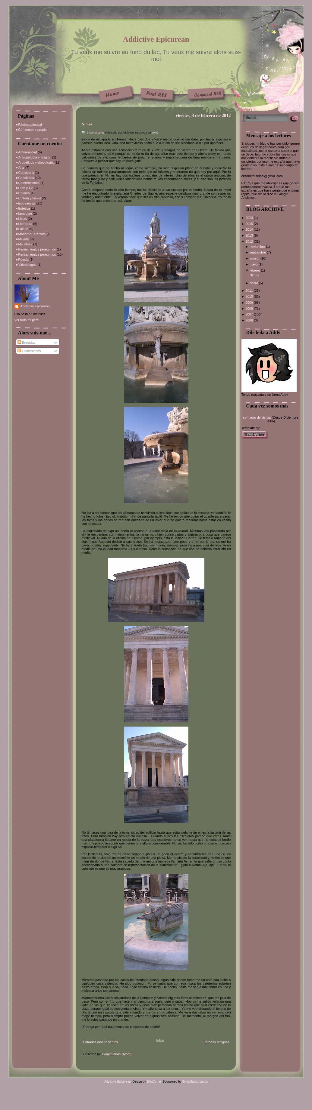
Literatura (25, 224)
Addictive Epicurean (156, 39)
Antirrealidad (27, 152)
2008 (249, 308)
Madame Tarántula (32, 234)
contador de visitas (257, 417)
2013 (249, 235)
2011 (249, 290)
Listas (22, 218)
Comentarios (29, 351)
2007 (249, 314)
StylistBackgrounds (195, 1081)
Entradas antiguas (216, 1042)
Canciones (26, 178)
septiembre (258, 252)
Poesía (23, 259)
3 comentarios (96, 132)
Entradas (26, 342)
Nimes (87, 124)
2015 (249, 224)
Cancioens (26, 172)
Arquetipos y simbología (36, 162)
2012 (249, 241)
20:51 (155, 132)
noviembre (258, 246)
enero (254, 283)
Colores (24, 193)
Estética (24, 208)
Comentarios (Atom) (116, 1054)
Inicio (160, 1040)
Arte (21, 167)
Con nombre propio (32, 129)
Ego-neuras (27, 203)
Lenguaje (25, 213)
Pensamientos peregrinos (37, 254)
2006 (249, 320)
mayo (254, 264)
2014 (249, 229)
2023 (249, 218)
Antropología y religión (34, 157)
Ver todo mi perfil (26, 320)
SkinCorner (154, 1081)
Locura (23, 229)
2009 (249, 302)
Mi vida (23, 239)
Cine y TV (25, 188)
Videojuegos (27, 264)
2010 (249, 296)
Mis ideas (25, 244)
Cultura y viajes (29, 198)
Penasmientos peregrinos (37, 249)
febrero (255, 270)
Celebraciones (28, 183)
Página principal (30, 124)
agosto (255, 258)
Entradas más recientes (100, 1042)
